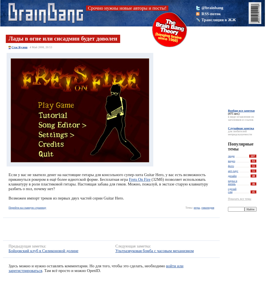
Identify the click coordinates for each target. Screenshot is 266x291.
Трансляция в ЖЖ (218, 20)
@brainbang (212, 8)
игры (197, 207)
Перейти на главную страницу (27, 207)
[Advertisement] (86, 229)
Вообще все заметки (241, 110)
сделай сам (232, 190)
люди (231, 156)
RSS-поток (211, 14)
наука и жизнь (232, 182)
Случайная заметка (241, 128)
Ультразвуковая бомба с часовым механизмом (154, 251)
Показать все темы (239, 198)
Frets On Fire (140, 179)
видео (231, 161)
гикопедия (207, 207)
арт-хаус (233, 171)
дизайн (232, 175)
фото (231, 166)
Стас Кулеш (20, 47)
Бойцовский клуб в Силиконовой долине (43, 251)
